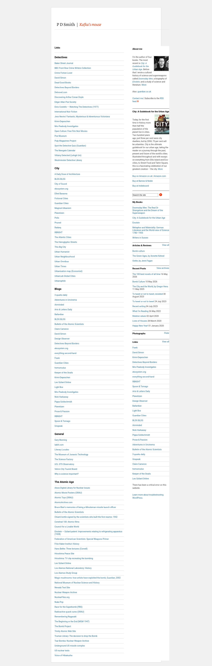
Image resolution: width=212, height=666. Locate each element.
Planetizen (59, 213)
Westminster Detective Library (68, 160)
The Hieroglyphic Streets (66, 242)
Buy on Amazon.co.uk (142, 176)
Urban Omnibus (62, 261)
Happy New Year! (141, 326)
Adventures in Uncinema (66, 300)
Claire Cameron (62, 329)
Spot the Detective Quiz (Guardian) (70, 145)
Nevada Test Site (62, 587)
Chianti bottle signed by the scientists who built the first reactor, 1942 (86, 517)
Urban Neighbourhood (65, 256)
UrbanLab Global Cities (65, 276)
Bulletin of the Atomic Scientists (69, 324)
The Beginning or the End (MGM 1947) (72, 621)
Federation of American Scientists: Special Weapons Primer (82, 539)
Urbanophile (60, 281)
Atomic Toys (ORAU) (64, 497)
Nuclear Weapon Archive (66, 592)
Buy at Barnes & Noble (143, 181)
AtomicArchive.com (64, 502)
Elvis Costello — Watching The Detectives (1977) (77, 107)
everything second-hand (65, 353)
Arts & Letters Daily (63, 309)
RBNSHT (59, 232)
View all (165, 245)
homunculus (60, 368)
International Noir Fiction (66, 112)
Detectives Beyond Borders (67, 87)
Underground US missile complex (70, 646)
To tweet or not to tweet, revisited (148, 294)
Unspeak (59, 426)
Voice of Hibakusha (63, 655)
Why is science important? (67, 474)
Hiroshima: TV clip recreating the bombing (74, 558)
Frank (57, 358)
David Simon (60, 78)
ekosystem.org (61, 189)
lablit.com (59, 445)
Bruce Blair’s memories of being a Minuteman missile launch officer (85, 507)
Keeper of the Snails (64, 372)
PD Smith (84, 24)
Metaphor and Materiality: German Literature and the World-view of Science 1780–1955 (151, 230)
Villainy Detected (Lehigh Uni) (68, 155)
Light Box (59, 387)
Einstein (136, 82)
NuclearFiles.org (62, 597)
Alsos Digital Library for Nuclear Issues (72, 488)
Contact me (138, 98)
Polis (57, 218)
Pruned (58, 223)
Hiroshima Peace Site (64, 553)
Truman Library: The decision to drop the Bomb (76, 636)
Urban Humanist (62, 252)
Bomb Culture (139, 281)
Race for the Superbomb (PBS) (69, 607)
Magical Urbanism (63, 208)
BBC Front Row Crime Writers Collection (73, 68)
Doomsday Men (145, 78)
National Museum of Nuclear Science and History (77, 582)
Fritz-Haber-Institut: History (67, 544)
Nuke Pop (59, 602)
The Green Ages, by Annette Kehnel (148, 256)
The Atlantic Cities (63, 237)
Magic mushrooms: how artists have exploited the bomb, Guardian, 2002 (88, 578)
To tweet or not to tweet (144, 301)
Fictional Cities (61, 198)
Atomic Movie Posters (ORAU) (68, 493)
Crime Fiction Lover (63, 73)
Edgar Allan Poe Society (65, 102)
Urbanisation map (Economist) (69, 271)
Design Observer (62, 338)
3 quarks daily (61, 295)
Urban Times (60, 266)
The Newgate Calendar (65, 150)
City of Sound (61, 184)
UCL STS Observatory (64, 464)
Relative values (140, 316)
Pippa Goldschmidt (63, 402)
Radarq (58, 227)
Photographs (139, 333)
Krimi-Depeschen (62, 121)
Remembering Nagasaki (66, 616)
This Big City (60, 247)
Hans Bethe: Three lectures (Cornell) (71, 549)
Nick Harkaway (61, 397)
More (144, 85)
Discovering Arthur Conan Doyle (69, 97)
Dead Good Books (63, 82)
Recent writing (139, 306)
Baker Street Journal (64, 63)
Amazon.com (160, 176)
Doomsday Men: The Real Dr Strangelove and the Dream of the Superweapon (148, 210)
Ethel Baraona (61, 193)
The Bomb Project (63, 626)
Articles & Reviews (142, 245)
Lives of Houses (140, 321)
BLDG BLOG (60, 179)
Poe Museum (61, 136)
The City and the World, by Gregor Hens (150, 286)
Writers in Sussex (140, 238)
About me (137, 49)
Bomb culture (139, 251)
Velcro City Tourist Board (66, 469)
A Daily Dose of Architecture (67, 174)
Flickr (166, 333)
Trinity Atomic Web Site (65, 631)
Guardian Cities (62, 203)
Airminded (59, 305)
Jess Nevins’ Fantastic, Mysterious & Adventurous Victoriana (82, 116)
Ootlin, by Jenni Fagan (143, 261)
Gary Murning (61, 440)
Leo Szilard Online (63, 382)
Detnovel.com (61, 92)
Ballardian (59, 314)
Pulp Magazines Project (65, 141)
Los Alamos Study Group (66, 573)
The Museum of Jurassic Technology (71, 454)
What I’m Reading (141, 311)
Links (135, 342)
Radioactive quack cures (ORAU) (69, 612)
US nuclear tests (62, 650)
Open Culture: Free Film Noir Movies (71, 131)
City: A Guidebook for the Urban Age (141, 66)
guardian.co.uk (144, 91)
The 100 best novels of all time (147, 274)
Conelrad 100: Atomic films (67, 522)
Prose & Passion (62, 411)
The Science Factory (64, 459)
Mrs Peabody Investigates (66, 126)
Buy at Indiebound (141, 186)
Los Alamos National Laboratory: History (73, 568)
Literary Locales (62, 449)
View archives (163, 268)
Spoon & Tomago (62, 421)
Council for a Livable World (67, 526)
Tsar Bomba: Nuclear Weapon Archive (72, 641)
